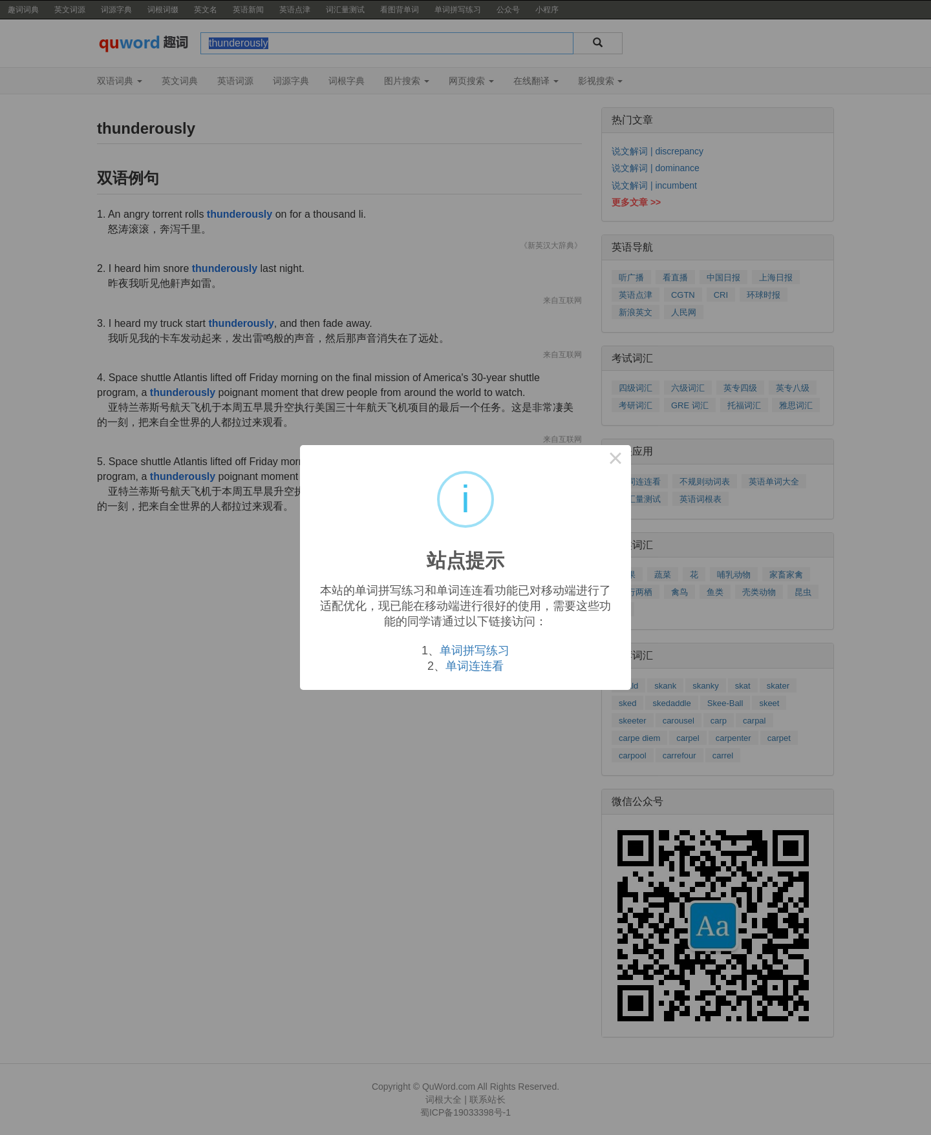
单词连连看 (474, 666)
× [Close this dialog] (615, 460)
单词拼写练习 (474, 650)
